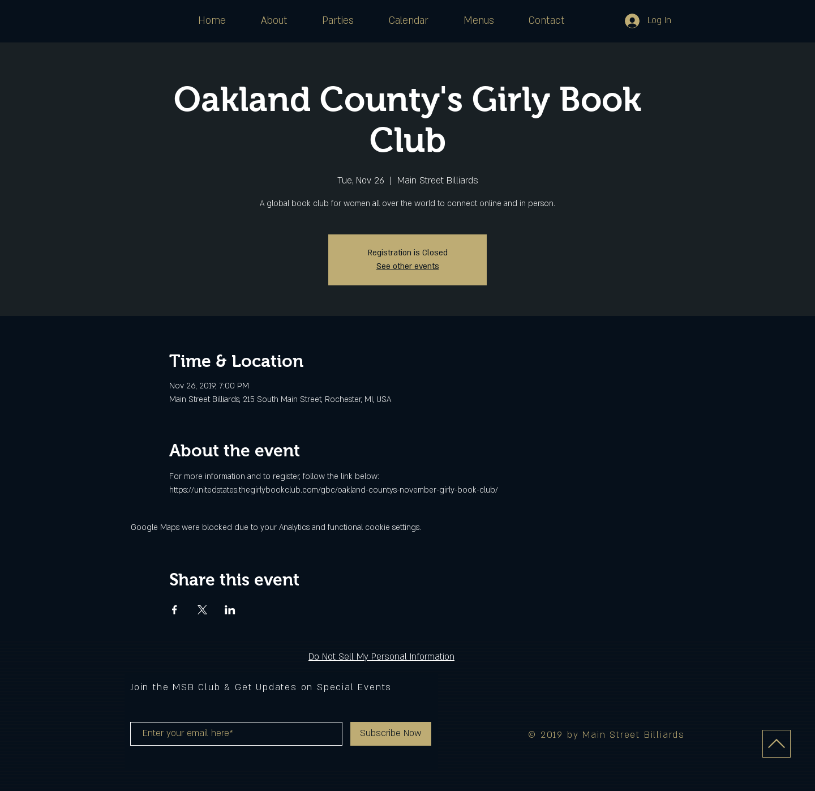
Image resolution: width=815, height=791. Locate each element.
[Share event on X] (202, 609)
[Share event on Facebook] (174, 609)
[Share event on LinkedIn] (230, 609)
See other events (407, 266)
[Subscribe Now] (390, 734)
